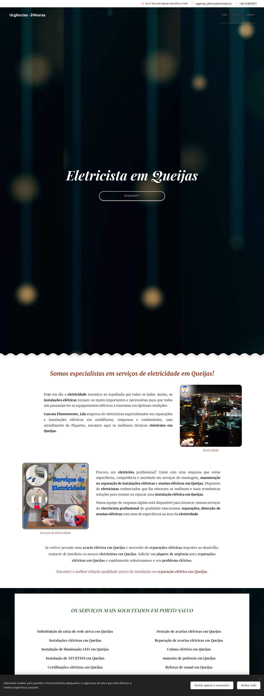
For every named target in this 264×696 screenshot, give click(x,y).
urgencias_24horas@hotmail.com (213, 3)
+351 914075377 (248, 3)
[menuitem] (237, 14)
